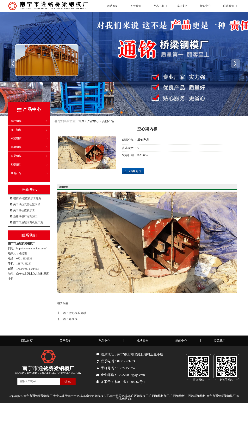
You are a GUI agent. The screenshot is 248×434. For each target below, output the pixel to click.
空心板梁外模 (77, 315)
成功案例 (182, 5)
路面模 (73, 321)
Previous (12, 64)
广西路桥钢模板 (195, 398)
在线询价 (133, 173)
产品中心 (158, 5)
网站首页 (112, 5)
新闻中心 (205, 5)
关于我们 (135, 5)
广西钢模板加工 (159, 398)
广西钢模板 (177, 398)
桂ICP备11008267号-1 (130, 384)
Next (235, 64)
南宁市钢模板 (76, 398)
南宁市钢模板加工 (97, 398)
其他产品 (108, 123)
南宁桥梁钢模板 (120, 398)
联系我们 (228, 5)
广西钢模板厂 (139, 398)
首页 (81, 123)
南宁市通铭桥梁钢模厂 (221, 398)
